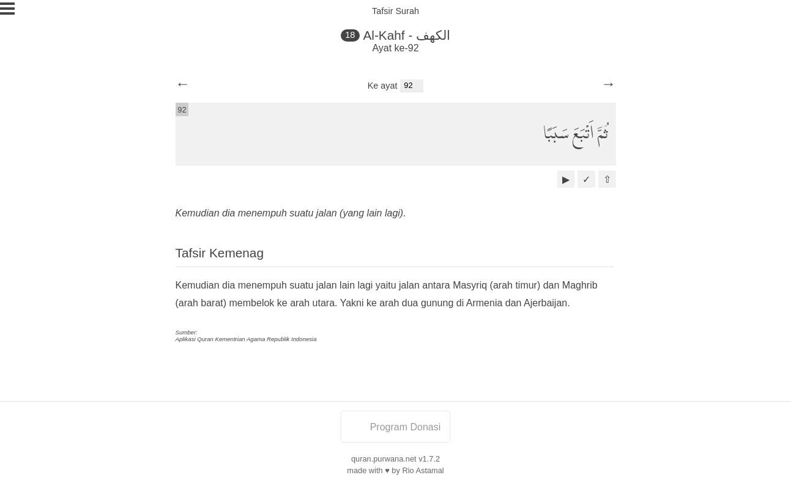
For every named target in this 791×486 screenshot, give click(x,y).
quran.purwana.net (384, 458)
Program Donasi (396, 427)
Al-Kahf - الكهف (406, 35)
